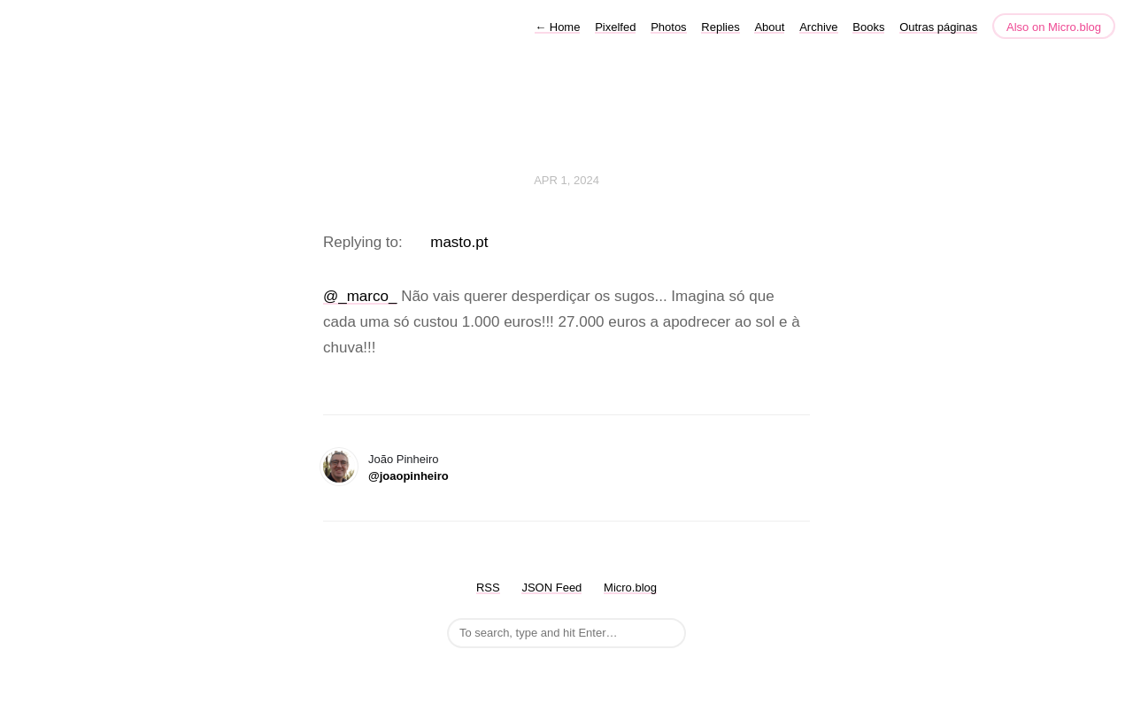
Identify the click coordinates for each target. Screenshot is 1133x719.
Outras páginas (938, 27)
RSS (488, 587)
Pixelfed (615, 27)
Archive (818, 27)
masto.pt (459, 242)
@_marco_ (360, 296)
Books (868, 27)
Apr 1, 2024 (566, 180)
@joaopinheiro (408, 476)
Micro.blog (630, 587)
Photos (668, 27)
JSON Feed (551, 587)
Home (557, 27)
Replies (720, 27)
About (769, 27)
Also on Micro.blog (1053, 27)
